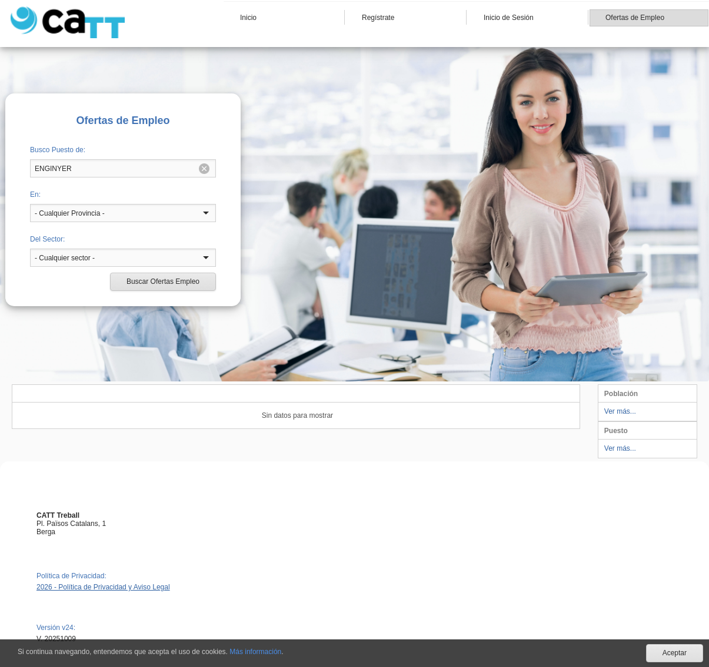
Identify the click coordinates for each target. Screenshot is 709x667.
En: (35, 194)
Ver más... (620, 411)
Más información (255, 652)
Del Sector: (47, 239)
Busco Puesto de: (57, 150)
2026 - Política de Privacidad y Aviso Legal (103, 587)
